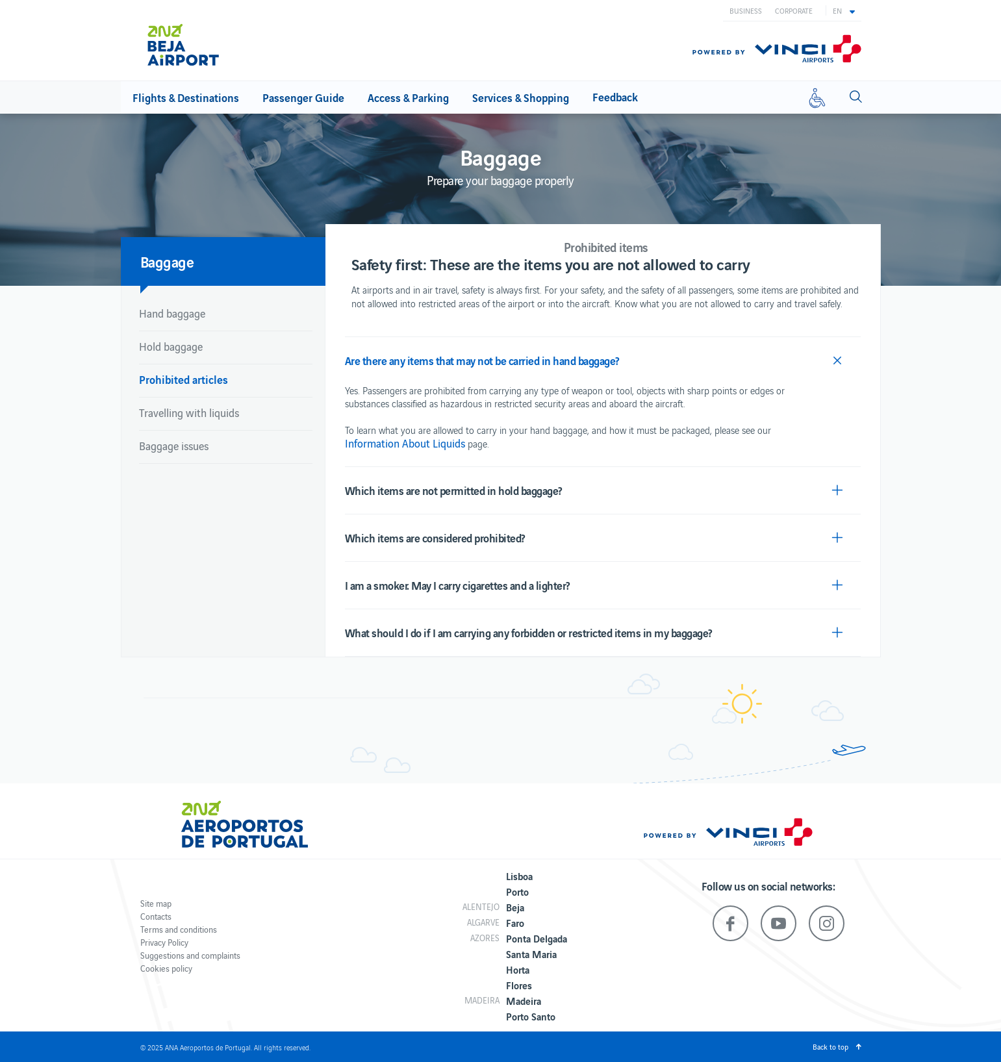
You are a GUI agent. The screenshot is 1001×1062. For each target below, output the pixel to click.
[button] (844, 10)
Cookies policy (166, 968)
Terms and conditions (178, 929)
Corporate (794, 10)
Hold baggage (171, 346)
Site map (155, 903)
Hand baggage (172, 313)
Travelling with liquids (189, 412)
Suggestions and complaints (190, 955)
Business (745, 10)
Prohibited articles (183, 379)
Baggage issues (174, 445)
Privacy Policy (164, 942)
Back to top (830, 1046)
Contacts (155, 916)
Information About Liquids (405, 443)
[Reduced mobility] (817, 97)
